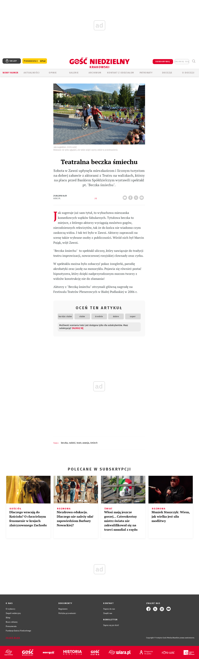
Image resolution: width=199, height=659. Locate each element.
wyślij (142, 197)
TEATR (79, 443)
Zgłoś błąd (13, 638)
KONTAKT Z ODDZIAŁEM (120, 72)
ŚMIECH (93, 443)
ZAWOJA (85, 443)
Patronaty (146, 72)
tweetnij (136, 197)
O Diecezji (188, 72)
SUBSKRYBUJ (162, 62)
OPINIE (53, 72)
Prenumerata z (35, 61)
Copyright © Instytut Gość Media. (159, 638)
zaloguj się (182, 62)
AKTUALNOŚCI (31, 72)
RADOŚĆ (72, 443)
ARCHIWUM (95, 72)
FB (131, 197)
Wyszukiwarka (194, 61)
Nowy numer (10, 72)
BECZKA (64, 443)
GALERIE (74, 72)
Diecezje (167, 72)
